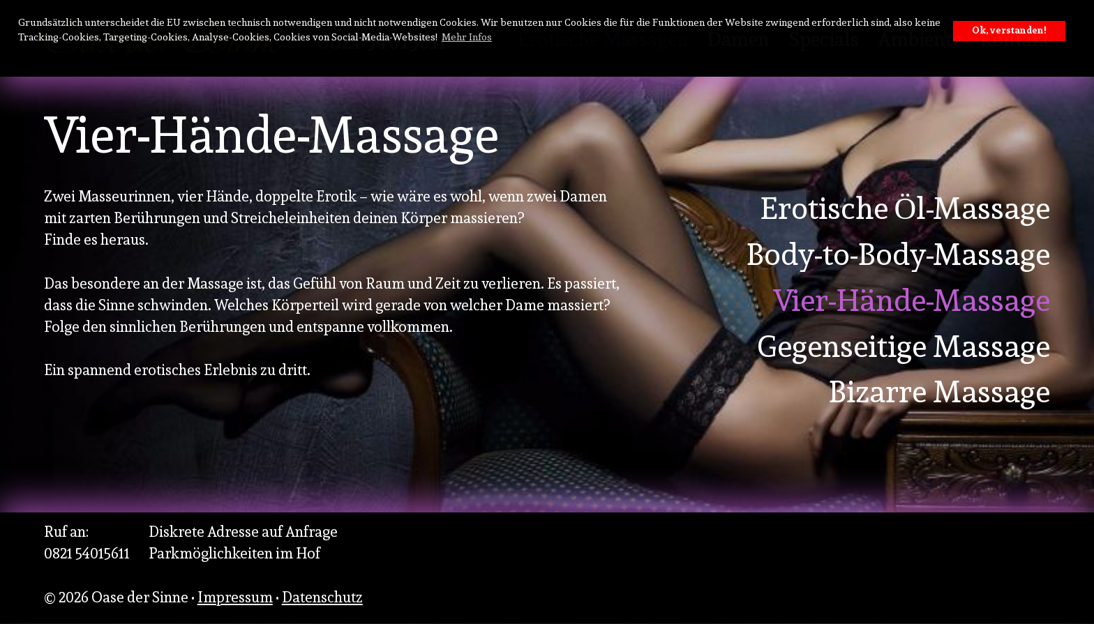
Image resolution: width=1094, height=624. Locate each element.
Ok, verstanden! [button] (1009, 30)
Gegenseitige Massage (903, 347)
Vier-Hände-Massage (911, 300)
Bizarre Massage (939, 392)
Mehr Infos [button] (467, 37)
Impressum (235, 597)
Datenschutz (322, 597)
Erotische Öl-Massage (905, 208)
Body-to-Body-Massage (898, 254)
